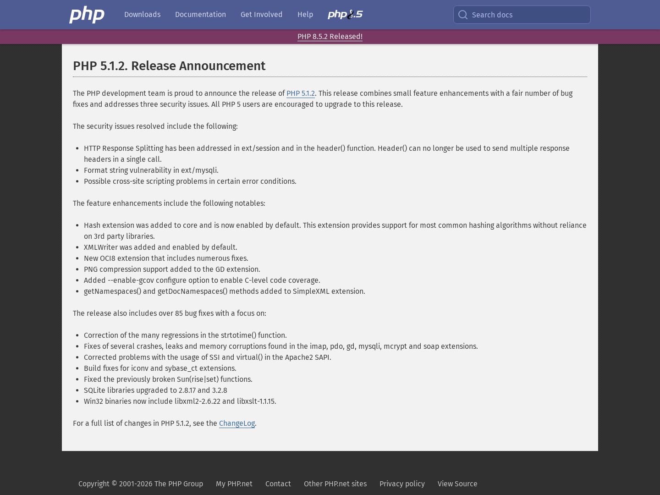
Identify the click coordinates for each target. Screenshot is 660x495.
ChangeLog (237, 423)
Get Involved (262, 14)
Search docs (484, 14)
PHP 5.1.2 (300, 93)
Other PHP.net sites (335, 483)
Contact (278, 483)
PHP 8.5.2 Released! (330, 36)
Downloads (142, 14)
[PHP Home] (87, 14)
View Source (458, 483)
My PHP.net (234, 483)
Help (305, 14)
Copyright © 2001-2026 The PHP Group (140, 483)
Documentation (200, 14)
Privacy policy (402, 483)
